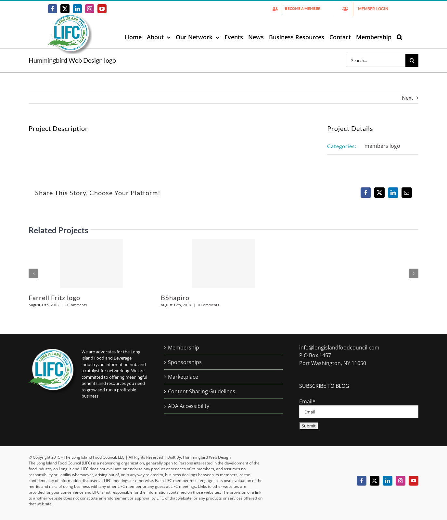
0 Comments (76, 304)
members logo (382, 145)
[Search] (411, 60)
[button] (399, 37)
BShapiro (175, 297)
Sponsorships (185, 362)
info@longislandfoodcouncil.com (339, 347)
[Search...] (375, 60)
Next (407, 97)
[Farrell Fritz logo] (91, 263)
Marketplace (183, 376)
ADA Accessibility (188, 406)
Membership (183, 347)
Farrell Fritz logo (54, 297)
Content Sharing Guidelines (201, 391)
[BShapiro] (223, 263)
